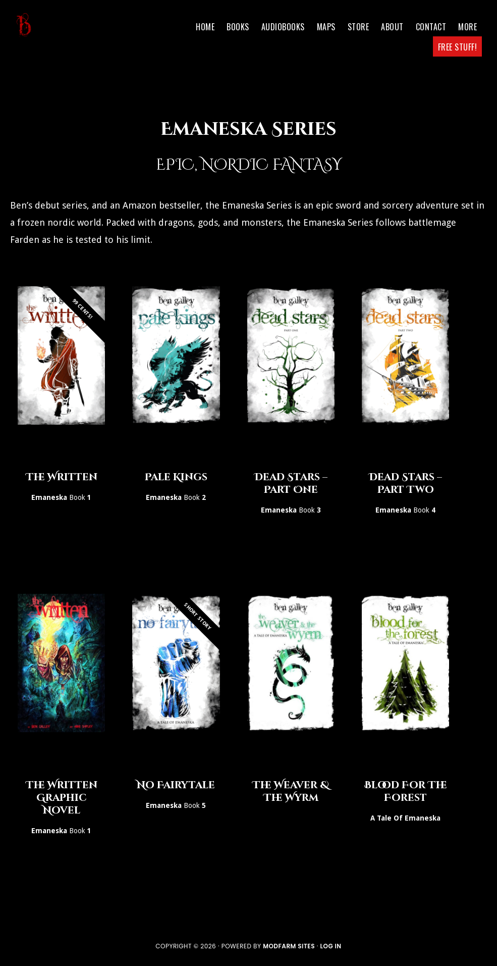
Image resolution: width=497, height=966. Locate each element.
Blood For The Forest (405, 791)
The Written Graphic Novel (61, 797)
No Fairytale (176, 785)
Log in (330, 946)
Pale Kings (176, 477)
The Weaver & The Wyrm (290, 791)
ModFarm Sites (289, 946)
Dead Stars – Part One (290, 483)
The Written (61, 477)
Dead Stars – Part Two (405, 483)
